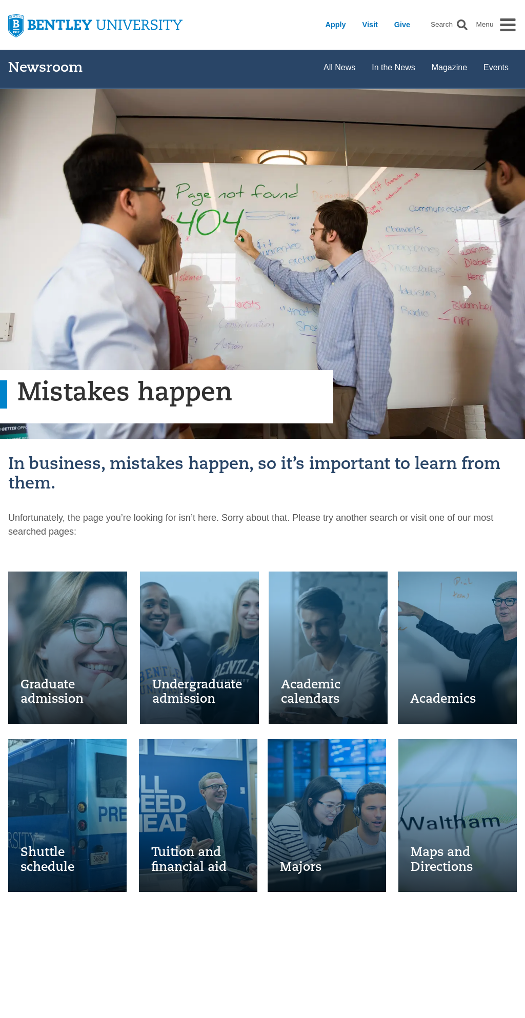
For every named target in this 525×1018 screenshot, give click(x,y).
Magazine (449, 67)
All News (339, 67)
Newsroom (45, 68)
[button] (462, 24)
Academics (443, 700)
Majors (300, 868)
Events (496, 67)
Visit (370, 25)
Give (402, 25)
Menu (484, 25)
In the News (393, 67)
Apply (336, 25)
